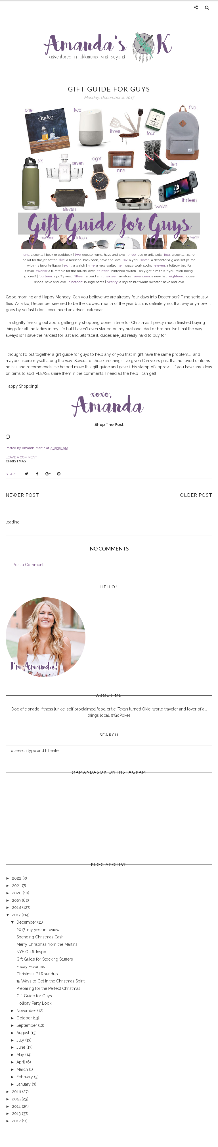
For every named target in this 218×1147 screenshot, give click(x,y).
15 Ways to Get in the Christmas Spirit (50, 981)
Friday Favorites (30, 966)
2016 (17, 1091)
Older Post (196, 495)
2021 (17, 885)
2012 (17, 1121)
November (26, 1010)
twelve (41, 271)
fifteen (79, 276)
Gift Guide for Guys (34, 996)
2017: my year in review (37, 929)
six (125, 260)
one (26, 255)
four (167, 255)
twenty (112, 282)
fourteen (45, 276)
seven (145, 260)
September (27, 1025)
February (25, 1077)
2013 (17, 1113)
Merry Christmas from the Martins (46, 944)
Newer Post (22, 495)
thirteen (103, 271)
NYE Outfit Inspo (31, 951)
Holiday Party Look (33, 1003)
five (62, 260)
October (24, 1018)
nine (91, 265)
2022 (17, 878)
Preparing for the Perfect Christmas (48, 988)
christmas (16, 461)
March (22, 1069)
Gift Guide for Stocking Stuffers (44, 959)
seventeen (141, 276)
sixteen (112, 276)
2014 (17, 1106)
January (24, 1084)
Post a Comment (28, 564)
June (21, 1047)
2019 (17, 900)
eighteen (176, 276)
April (21, 1062)
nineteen (75, 282)
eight (68, 265)
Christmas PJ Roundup (37, 974)
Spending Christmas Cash (40, 937)
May (20, 1054)
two (78, 255)
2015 (17, 1099)
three (131, 255)
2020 (17, 893)
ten (120, 265)
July (20, 1040)
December (26, 922)
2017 (17, 915)
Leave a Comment (21, 457)
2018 (17, 907)
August (23, 1032)
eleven (159, 265)
